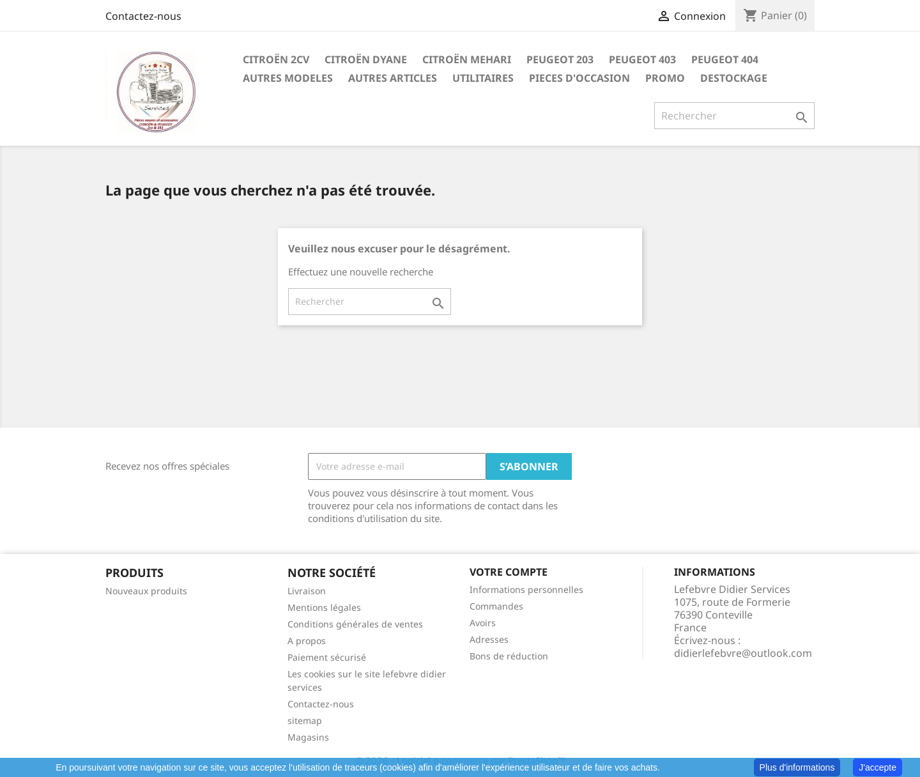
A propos (307, 641)
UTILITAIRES (483, 78)
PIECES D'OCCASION (579, 78)
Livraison (307, 591)
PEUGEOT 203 (560, 59)
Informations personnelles (526, 589)
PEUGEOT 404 (724, 59)
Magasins (308, 737)
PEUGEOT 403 (642, 59)
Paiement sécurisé (327, 657)
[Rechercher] (734, 115)
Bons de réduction (509, 656)
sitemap (305, 720)
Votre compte (509, 572)
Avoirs (483, 623)
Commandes (496, 606)
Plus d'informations (797, 767)
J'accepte (877, 767)
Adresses (489, 639)
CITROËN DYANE (366, 59)
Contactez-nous (143, 16)
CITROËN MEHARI (466, 59)
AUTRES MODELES (288, 78)
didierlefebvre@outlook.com (743, 653)
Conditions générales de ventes (355, 624)
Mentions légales (324, 607)
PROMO (665, 78)
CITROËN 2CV (276, 59)
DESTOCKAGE (733, 78)
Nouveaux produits (146, 591)
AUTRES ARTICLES (392, 78)
